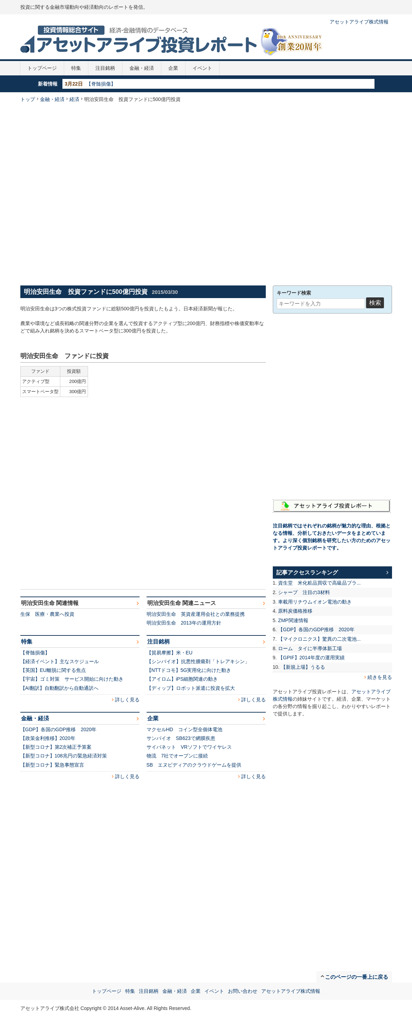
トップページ (42, 68)
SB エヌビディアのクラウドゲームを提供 (194, 765)
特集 (76, 68)
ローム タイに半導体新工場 (310, 648)
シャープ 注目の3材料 (304, 592)
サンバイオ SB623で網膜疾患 (181, 738)
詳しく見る (127, 699)
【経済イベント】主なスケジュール (59, 661)
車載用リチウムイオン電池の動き (315, 602)
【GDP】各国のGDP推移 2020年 (58, 729)
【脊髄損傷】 (101, 84)
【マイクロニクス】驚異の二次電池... (319, 639)
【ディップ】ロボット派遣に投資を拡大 (191, 688)
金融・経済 (141, 68)
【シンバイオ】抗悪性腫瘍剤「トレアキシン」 (198, 661)
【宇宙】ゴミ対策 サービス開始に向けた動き (71, 679)
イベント (202, 68)
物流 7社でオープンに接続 (177, 756)
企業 (173, 68)
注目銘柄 (105, 68)
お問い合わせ (242, 991)
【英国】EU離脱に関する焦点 (53, 670)
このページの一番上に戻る (356, 977)
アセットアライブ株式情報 (359, 22)
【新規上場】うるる (303, 667)
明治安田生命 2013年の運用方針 (184, 623)
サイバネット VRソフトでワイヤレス (189, 747)
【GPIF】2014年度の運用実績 (311, 657)
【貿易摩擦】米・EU (170, 652)
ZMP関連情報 (293, 620)
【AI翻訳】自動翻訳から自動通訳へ (59, 688)
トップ (27, 99)
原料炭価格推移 (295, 611)
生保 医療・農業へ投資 (47, 614)
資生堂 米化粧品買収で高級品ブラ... (319, 583)
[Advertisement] (103, 193)
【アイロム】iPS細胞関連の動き (182, 679)
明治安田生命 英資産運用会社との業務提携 (196, 614)
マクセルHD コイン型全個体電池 (184, 729)
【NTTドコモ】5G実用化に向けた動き (189, 670)
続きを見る (379, 677)
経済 (74, 99)
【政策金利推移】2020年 (47, 738)
